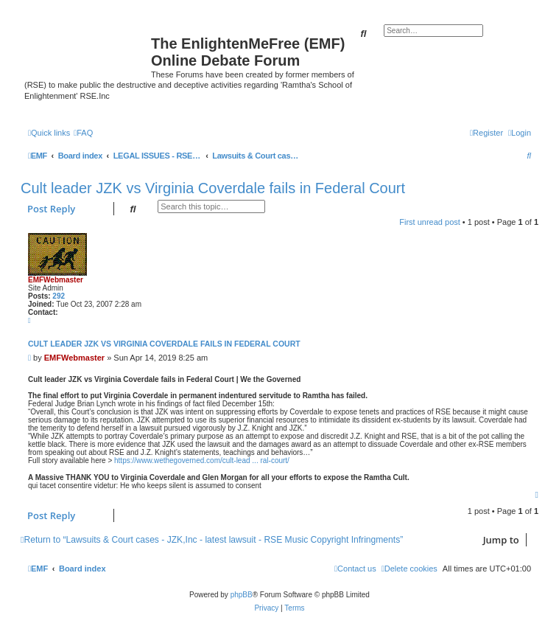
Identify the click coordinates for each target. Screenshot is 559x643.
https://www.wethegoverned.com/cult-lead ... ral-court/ (201, 460)
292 (58, 296)
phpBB (242, 595)
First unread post (429, 222)
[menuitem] (83, 133)
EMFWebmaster (55, 280)
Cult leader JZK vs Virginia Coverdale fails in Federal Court (213, 188)
